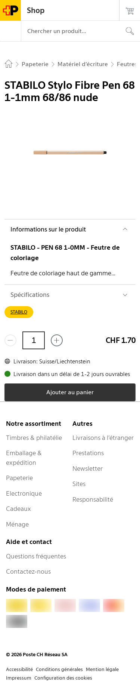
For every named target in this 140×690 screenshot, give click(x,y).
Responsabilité (92, 499)
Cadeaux (18, 508)
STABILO (18, 312)
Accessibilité (19, 669)
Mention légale (102, 669)
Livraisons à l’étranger (103, 437)
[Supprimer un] (10, 340)
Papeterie (19, 478)
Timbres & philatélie (34, 437)
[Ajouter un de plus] (57, 340)
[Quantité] (33, 340)
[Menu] (10, 31)
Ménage (17, 524)
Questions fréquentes (36, 556)
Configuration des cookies (63, 678)
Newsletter (87, 468)
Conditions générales (59, 669)
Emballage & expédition (24, 457)
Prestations (88, 453)
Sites (78, 483)
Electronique (24, 493)
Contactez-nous (28, 571)
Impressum (18, 678)
